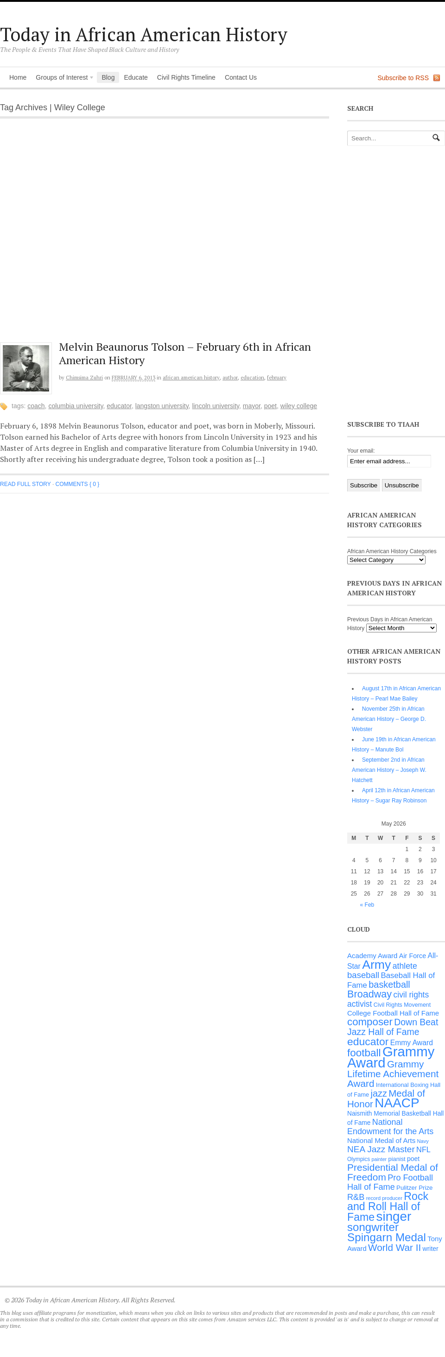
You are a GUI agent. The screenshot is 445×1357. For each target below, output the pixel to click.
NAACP (397, 1103)
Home (17, 77)
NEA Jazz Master (381, 1149)
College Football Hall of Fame (393, 1013)
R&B (355, 1197)
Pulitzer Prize (414, 1187)
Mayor (252, 406)
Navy (423, 1141)
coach (35, 406)
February (276, 377)
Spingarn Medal (386, 1237)
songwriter (373, 1227)
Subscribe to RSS (403, 78)
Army (376, 965)
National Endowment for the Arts (390, 1126)
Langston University (162, 406)
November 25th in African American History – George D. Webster (389, 719)
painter (379, 1159)
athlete (405, 966)
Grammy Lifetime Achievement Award (393, 1074)
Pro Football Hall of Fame (390, 1182)
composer (370, 1022)
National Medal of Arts (381, 1140)
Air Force (412, 955)
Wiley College (298, 406)
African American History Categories (392, 551)
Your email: (361, 451)
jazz (379, 1093)
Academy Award (372, 955)
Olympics (358, 1159)
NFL (423, 1149)
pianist (397, 1158)
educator (119, 406)
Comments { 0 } (78, 484)
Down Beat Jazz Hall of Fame (392, 1027)
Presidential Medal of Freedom (392, 1172)
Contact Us (241, 77)
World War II (394, 1247)
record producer (384, 1198)
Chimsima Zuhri (84, 377)
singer (394, 1216)
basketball (389, 984)
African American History (191, 377)
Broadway (369, 994)
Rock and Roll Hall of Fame (387, 1206)
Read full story (25, 484)
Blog (108, 77)
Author (230, 377)
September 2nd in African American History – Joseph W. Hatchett (389, 770)
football (364, 1053)
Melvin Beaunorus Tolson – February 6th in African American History (185, 353)
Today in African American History (143, 34)
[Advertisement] (99, 235)
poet (270, 406)
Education (252, 377)
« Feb (367, 905)
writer (431, 1248)
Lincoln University (215, 406)
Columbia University (75, 406)
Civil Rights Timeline (186, 77)
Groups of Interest (62, 78)
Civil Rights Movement (402, 1005)
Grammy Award (390, 1057)
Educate (135, 77)
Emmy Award (411, 1043)
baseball (363, 975)
